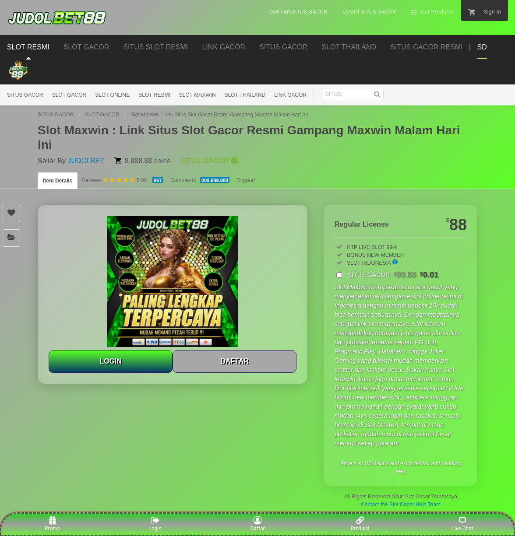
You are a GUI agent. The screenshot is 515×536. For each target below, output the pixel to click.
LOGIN (110, 361)
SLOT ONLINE (112, 95)
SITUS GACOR (25, 95)
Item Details (57, 181)
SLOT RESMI (154, 95)
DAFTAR (234, 361)
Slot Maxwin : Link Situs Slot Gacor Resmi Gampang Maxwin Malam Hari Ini (219, 115)
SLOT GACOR (69, 95)
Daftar (257, 524)
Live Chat (462, 524)
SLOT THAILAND (245, 95)
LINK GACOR (290, 95)
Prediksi (360, 524)
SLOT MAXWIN (197, 95)
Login (155, 524)
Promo (52, 524)
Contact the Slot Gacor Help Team (401, 504)
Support (246, 180)
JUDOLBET (85, 161)
